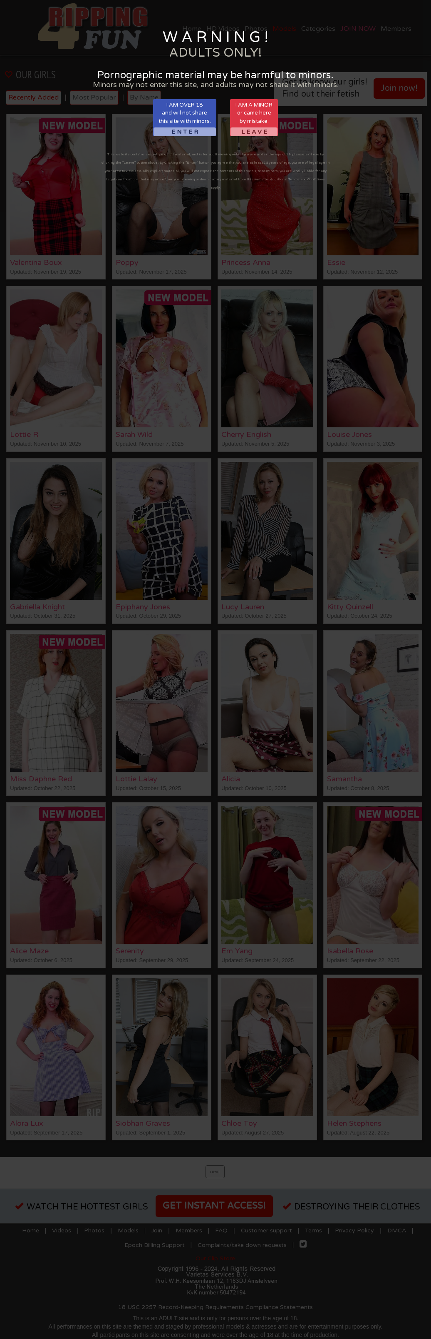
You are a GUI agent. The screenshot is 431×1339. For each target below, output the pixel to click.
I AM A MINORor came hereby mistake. (253, 119)
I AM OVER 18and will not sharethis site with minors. (185, 119)
